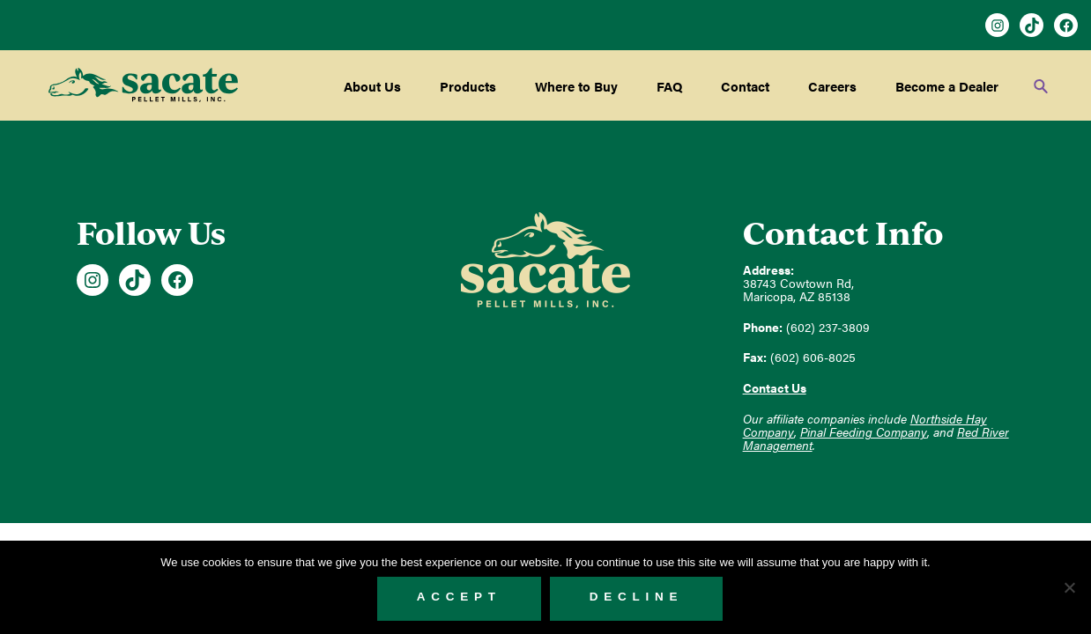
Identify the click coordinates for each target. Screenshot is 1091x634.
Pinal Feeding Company (863, 432)
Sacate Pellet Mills (143, 85)
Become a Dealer (946, 86)
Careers (832, 86)
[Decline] (1069, 587)
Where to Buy (576, 86)
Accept (459, 596)
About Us (372, 86)
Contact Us (774, 388)
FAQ (669, 86)
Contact (745, 86)
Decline (637, 596)
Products (468, 86)
